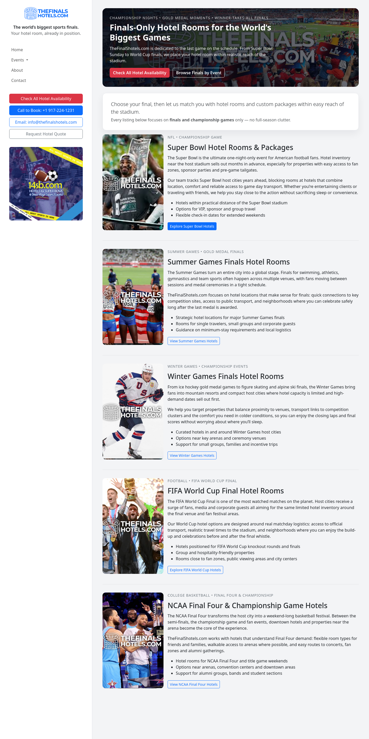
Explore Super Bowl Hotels (192, 226)
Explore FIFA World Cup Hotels (195, 569)
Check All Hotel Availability (46, 98)
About (17, 70)
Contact (18, 80)
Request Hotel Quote (46, 134)
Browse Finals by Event (198, 73)
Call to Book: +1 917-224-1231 (45, 110)
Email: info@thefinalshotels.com (46, 122)
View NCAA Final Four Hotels (194, 684)
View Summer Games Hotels (194, 341)
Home (17, 49)
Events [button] (18, 60)
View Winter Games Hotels (192, 455)
